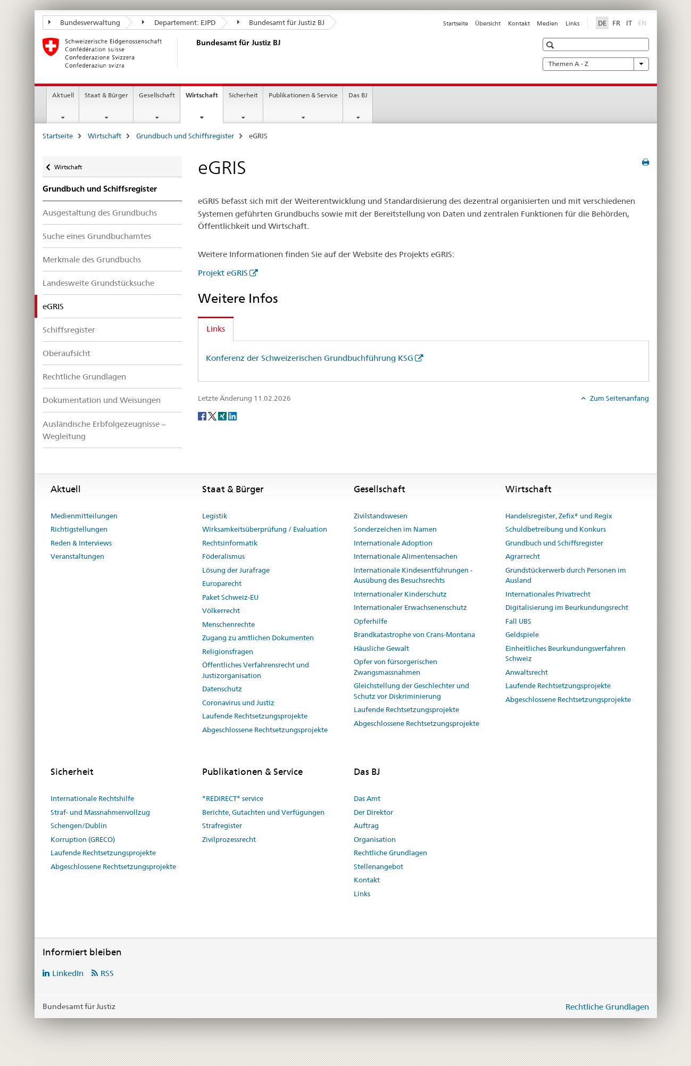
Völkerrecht (221, 610)
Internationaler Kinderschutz (400, 594)
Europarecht (222, 583)
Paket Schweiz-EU (230, 597)
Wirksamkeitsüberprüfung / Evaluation (264, 529)
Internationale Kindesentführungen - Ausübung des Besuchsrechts (413, 575)
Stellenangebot (378, 866)
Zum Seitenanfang (618, 398)
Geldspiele (522, 634)
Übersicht (488, 23)
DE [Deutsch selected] (602, 23)
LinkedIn (68, 973)
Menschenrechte (228, 624)
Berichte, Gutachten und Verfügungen (263, 812)
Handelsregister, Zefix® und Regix (558, 515)
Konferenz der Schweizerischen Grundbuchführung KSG (309, 358)
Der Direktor (373, 812)
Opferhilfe (370, 621)
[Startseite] (194, 53)
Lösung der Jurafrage (236, 570)
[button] (551, 45)
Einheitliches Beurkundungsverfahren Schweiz (565, 653)
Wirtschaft (204, 98)
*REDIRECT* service (232, 798)
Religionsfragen (227, 651)
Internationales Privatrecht (547, 594)
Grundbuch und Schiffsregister (185, 135)
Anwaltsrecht (526, 672)
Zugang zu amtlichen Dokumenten (258, 637)
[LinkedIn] (232, 415)
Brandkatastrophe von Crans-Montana (414, 634)
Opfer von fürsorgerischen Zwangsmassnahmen (395, 666)
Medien (547, 23)
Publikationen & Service (303, 95)
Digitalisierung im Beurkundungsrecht (566, 607)
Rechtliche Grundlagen (84, 376)
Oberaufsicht (66, 353)
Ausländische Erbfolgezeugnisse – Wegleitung (104, 430)
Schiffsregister (69, 330)
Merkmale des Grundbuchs (92, 259)
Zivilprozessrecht (229, 839)
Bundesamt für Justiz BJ (281, 22)
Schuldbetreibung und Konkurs (555, 529)
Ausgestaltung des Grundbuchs (100, 213)
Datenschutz (222, 688)
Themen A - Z (595, 64)
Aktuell (63, 95)
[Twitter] (213, 415)
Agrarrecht (522, 556)
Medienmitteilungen (84, 515)
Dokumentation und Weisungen (102, 400)
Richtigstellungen (79, 529)
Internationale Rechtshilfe (92, 798)
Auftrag (366, 825)
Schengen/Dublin (79, 825)
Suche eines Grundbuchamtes (97, 236)
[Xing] (223, 415)
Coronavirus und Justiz (238, 702)
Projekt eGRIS (223, 273)
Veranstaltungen (77, 556)
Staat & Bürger (106, 95)
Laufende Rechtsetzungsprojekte (254, 716)
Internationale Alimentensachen (405, 556)
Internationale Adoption (393, 543)
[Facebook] (203, 415)
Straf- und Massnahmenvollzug (100, 812)
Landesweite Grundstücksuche (98, 283)
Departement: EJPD (178, 22)
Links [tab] (215, 329)
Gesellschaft (157, 95)
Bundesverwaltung (84, 22)
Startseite (455, 23)
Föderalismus (223, 556)
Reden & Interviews (81, 543)
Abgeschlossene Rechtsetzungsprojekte (265, 729)
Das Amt (367, 798)
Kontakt (519, 23)
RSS (107, 973)
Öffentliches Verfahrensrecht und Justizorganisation (255, 670)
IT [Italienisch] (629, 23)
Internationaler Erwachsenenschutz (410, 607)
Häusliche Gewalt (381, 648)
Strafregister (222, 825)
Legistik (214, 515)
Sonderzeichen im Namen (395, 529)
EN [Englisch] (643, 22)
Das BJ (358, 95)
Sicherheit (243, 95)
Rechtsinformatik (229, 543)
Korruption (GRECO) (83, 839)
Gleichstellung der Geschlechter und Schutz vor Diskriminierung (411, 690)
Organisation (375, 839)
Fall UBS (518, 621)
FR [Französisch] (616, 23)
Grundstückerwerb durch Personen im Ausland (565, 575)
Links (572, 23)
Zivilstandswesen (380, 515)
